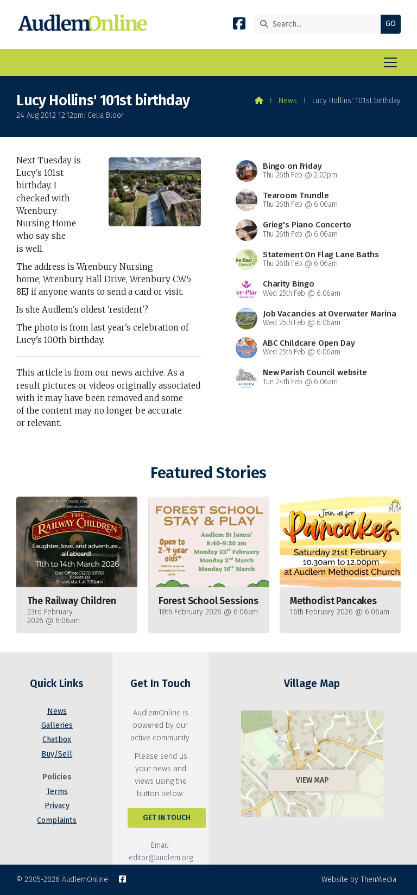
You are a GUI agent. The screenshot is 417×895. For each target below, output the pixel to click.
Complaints (57, 820)
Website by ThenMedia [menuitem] (358, 879)
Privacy (57, 805)
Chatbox (56, 739)
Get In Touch (167, 817)
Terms (57, 791)
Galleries (57, 725)
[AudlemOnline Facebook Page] (239, 26)
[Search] (320, 24)
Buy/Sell (56, 754)
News (288, 100)
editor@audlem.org (161, 857)
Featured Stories (208, 473)
